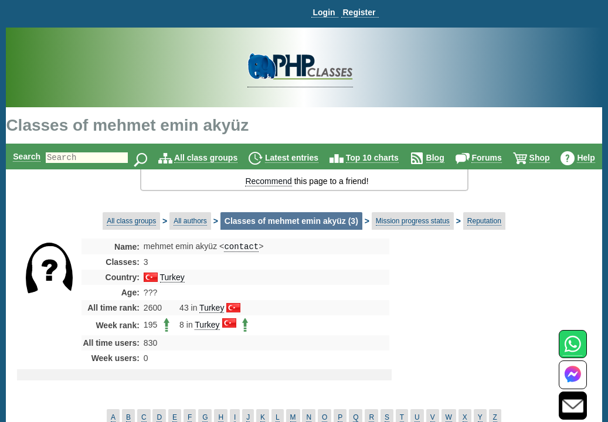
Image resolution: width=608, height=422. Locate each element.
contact (241, 247)
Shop (558, 157)
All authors (190, 221)
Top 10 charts (391, 157)
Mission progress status (413, 221)
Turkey (172, 278)
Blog (454, 157)
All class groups (224, 157)
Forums (505, 157)
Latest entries (310, 157)
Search (25, 156)
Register (358, 12)
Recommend (268, 181)
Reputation (484, 221)
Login (324, 12)
